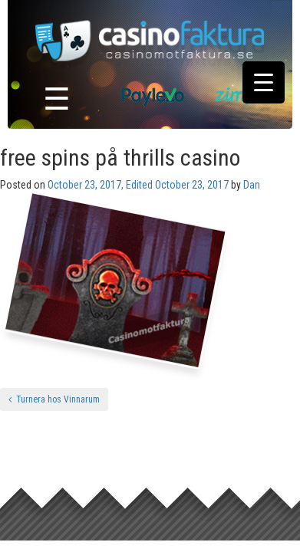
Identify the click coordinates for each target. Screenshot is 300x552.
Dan (251, 185)
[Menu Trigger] (263, 82)
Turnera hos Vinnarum (54, 399)
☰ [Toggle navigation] (57, 99)
